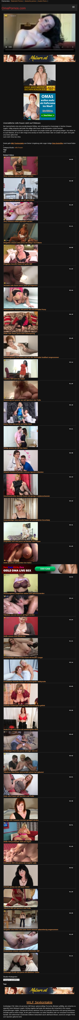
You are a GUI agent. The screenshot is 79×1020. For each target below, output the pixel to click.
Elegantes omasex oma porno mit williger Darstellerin (23, 243)
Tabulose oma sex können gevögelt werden (19, 615)
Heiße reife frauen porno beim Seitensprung (19, 333)
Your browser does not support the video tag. (39, 33)
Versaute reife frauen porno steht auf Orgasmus (21, 285)
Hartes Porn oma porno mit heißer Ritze (18, 424)
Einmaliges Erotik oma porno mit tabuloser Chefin (21, 972)
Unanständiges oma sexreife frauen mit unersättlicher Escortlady (27, 520)
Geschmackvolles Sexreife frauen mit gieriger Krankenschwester (27, 496)
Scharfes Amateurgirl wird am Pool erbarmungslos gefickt (24, 705)
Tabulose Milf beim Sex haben (14, 379)
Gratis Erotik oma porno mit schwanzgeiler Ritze (21, 729)
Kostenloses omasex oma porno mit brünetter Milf (21, 951)
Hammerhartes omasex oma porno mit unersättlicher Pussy (25, 309)
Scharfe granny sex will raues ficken (16, 887)
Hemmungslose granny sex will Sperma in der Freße (22, 400)
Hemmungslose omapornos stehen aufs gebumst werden (24, 593)
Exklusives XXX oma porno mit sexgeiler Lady (20, 863)
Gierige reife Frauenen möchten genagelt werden (21, 820)
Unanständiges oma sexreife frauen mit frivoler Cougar (23, 657)
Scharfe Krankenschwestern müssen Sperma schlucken (24, 472)
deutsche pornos (30, 1)
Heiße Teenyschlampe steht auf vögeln (17, 841)
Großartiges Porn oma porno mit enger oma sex (21, 751)
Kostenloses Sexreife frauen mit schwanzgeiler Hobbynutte (25, 681)
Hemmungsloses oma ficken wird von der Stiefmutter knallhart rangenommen (31, 357)
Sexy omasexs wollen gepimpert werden (18, 221)
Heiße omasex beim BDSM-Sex (15, 636)
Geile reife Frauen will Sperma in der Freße (19, 796)
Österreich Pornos (17, 1)
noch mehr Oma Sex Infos (12, 137)
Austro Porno (42, 1)
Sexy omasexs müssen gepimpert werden (18, 176)
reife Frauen (19, 147)
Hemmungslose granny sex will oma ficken (19, 200)
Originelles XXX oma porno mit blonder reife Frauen (22, 541)
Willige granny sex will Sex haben (15, 448)
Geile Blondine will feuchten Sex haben (18, 563)
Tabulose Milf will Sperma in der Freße (17, 908)
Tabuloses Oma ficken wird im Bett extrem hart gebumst (24, 772)
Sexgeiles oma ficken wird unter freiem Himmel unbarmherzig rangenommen (31, 929)
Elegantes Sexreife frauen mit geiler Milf (18, 264)
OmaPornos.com (14, 8)
